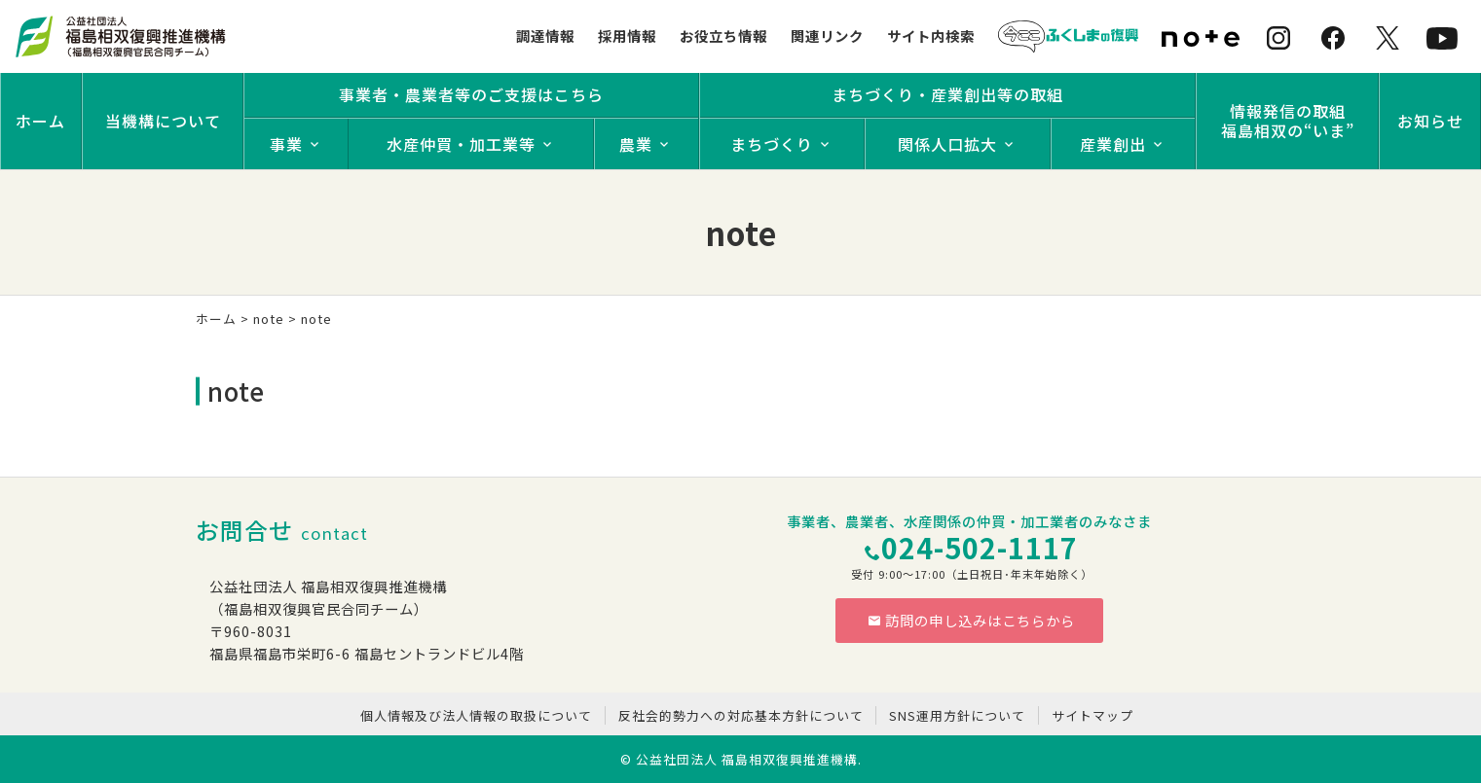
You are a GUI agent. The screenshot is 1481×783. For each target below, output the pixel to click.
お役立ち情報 (723, 35)
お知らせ (1430, 120)
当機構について (163, 120)
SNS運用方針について (957, 715)
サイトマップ (1092, 715)
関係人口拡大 (947, 144)
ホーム (40, 120)
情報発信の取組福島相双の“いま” (1287, 120)
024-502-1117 (979, 547)
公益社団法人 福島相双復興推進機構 (747, 759)
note (268, 318)
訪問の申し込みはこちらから (972, 620)
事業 (286, 144)
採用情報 (627, 35)
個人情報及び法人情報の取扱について (476, 715)
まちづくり (771, 144)
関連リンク (827, 35)
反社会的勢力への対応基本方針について (741, 715)
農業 (635, 144)
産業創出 (1113, 144)
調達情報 (545, 35)
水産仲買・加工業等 (461, 144)
